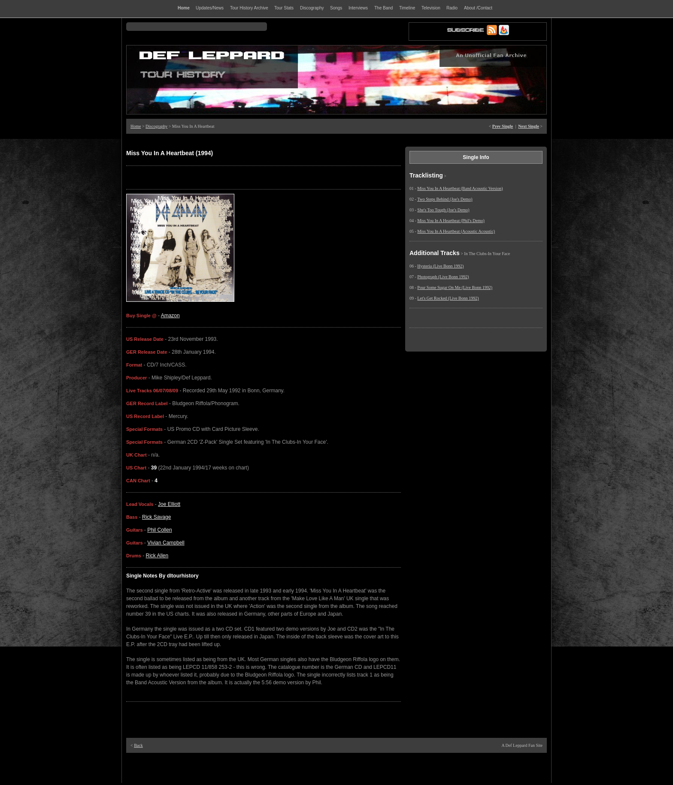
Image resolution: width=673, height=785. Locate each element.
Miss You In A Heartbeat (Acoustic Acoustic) (456, 231)
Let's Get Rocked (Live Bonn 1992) (448, 298)
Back (138, 745)
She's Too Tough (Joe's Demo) (443, 210)
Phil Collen (159, 530)
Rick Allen (157, 556)
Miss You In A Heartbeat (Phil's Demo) (451, 220)
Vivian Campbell (166, 543)
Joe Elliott (169, 504)
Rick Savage (156, 517)
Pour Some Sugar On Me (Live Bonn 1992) (454, 287)
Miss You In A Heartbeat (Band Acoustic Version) (460, 188)
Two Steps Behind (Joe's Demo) (444, 199)
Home (135, 126)
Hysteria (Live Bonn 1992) (440, 266)
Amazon (170, 316)
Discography (156, 126)
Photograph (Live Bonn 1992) (443, 276)
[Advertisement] (336, 768)
